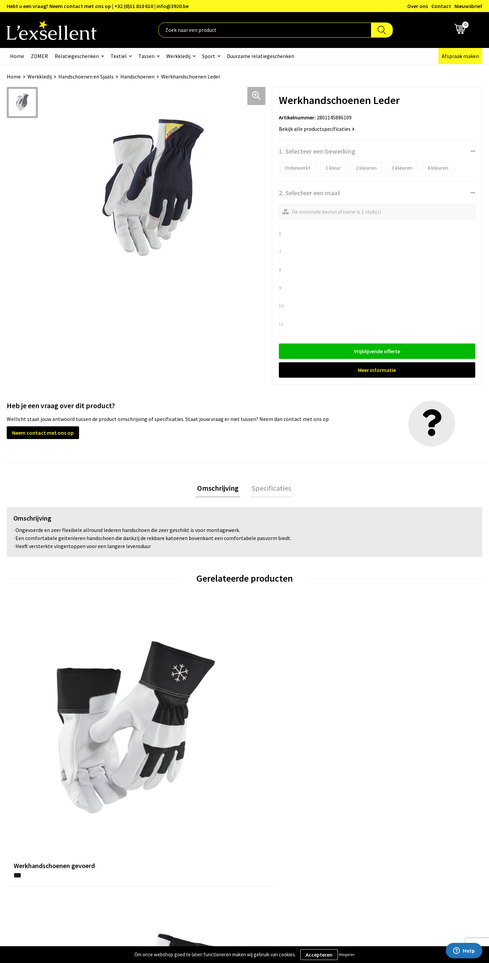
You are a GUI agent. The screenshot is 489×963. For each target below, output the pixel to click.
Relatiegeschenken (77, 56)
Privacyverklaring (388, 798)
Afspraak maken (460, 56)
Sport (208, 56)
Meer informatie (377, 370)
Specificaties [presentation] (270, 488)
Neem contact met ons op (43, 432)
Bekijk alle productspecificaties (317, 128)
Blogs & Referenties (215, 798)
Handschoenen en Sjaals (86, 76)
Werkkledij (178, 56)
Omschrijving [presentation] (219, 488)
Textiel (119, 56)
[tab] (219, 489)
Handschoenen (137, 76)
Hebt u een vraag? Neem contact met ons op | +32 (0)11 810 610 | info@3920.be (98, 6)
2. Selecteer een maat (309, 193)
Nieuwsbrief (468, 6)
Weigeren (347, 954)
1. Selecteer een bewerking (317, 151)
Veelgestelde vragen (215, 818)
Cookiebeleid (383, 808)
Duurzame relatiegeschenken (260, 56)
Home (17, 56)
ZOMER (39, 56)
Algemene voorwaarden (395, 788)
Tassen (146, 56)
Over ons (417, 6)
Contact (441, 6)
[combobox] (264, 30)
